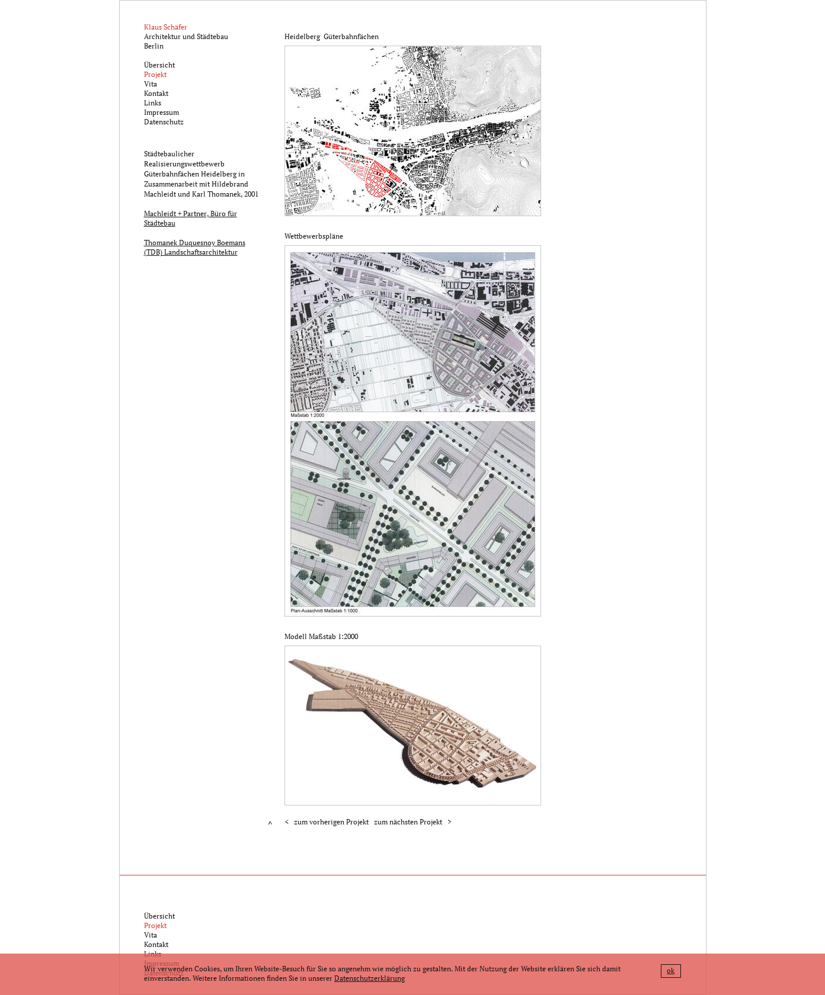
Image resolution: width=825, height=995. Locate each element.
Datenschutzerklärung (369, 978)
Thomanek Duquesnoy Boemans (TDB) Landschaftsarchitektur (194, 247)
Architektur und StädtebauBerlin (186, 36)
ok (670, 970)
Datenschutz (164, 121)
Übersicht (159, 64)
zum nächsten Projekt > (412, 821)
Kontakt (156, 93)
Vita (150, 83)
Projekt (155, 74)
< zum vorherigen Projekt (327, 821)
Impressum (161, 112)
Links (152, 102)
